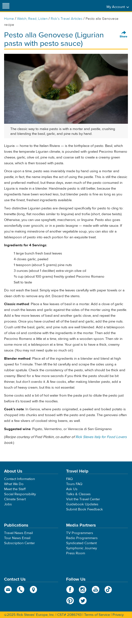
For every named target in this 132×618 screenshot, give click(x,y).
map (34, 589)
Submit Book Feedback (84, 509)
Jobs (8, 504)
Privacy (118, 614)
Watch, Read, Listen (32, 18)
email (8, 589)
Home (9, 18)
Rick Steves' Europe (66, 5)
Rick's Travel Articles (66, 18)
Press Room (75, 553)
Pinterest (70, 600)
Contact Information (19, 479)
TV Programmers (79, 533)
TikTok (108, 589)
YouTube (96, 589)
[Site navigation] (6, 5)
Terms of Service (97, 614)
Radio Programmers (82, 538)
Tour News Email (17, 538)
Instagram (83, 589)
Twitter (83, 600)
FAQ (69, 479)
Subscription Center (19, 543)
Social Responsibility (20, 494)
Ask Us (71, 489)
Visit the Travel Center (83, 499)
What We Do (14, 484)
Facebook (70, 589)
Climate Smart (15, 499)
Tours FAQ (74, 484)
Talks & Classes (78, 494)
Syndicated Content (81, 543)
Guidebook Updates (82, 504)
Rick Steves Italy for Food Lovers (101, 437)
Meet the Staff (15, 489)
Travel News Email (18, 533)
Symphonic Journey (81, 548)
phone (21, 589)
